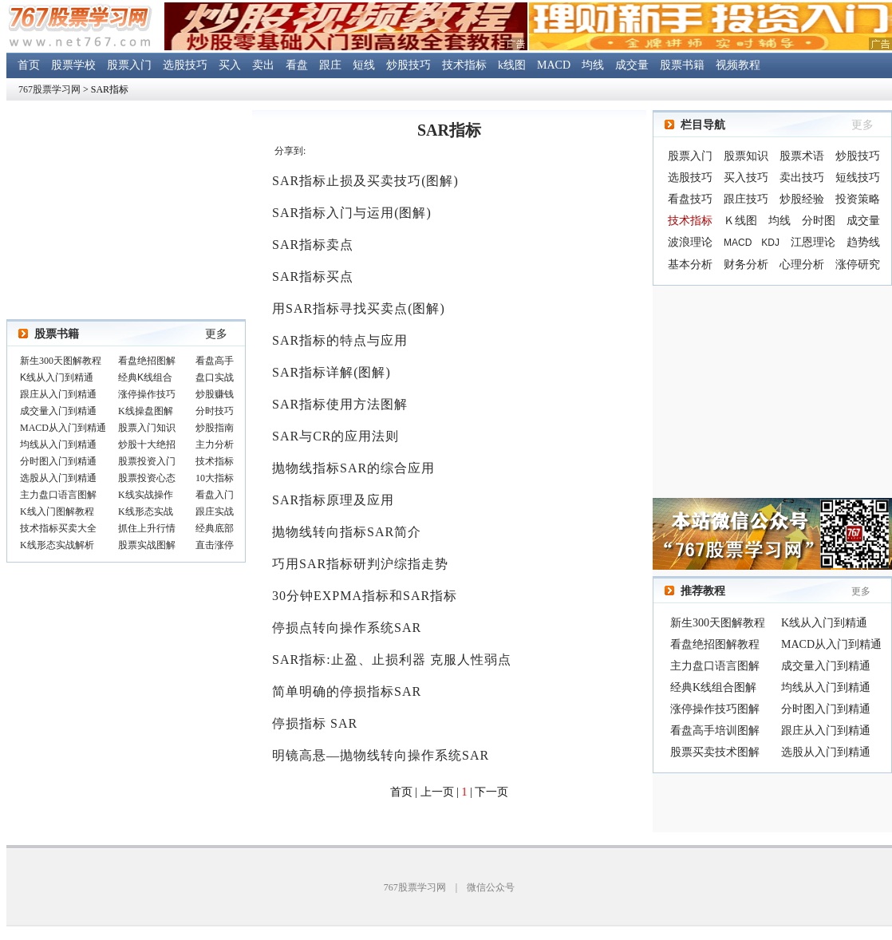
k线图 (512, 65)
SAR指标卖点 (312, 244)
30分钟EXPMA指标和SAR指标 (364, 595)
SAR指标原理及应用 (333, 500)
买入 (230, 65)
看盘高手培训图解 (715, 731)
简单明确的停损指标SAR (346, 691)
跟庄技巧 (746, 199)
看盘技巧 (690, 199)
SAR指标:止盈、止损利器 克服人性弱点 (391, 659)
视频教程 (738, 65)
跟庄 (330, 65)
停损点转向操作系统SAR (346, 627)
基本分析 (690, 265)
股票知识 (746, 156)
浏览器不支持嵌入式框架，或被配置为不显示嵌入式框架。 (126, 454)
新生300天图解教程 (717, 623)
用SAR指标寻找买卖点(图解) (358, 308)
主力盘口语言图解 (715, 666)
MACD (553, 65)
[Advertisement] (772, 392)
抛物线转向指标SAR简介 (346, 532)
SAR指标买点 (312, 276)
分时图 (818, 221)
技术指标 (464, 65)
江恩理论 (813, 242)
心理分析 (802, 265)
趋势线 (863, 242)
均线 (593, 65)
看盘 (297, 65)
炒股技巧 (408, 65)
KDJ (770, 242)
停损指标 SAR (314, 723)
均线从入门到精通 (825, 687)
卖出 (263, 65)
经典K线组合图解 (713, 687)
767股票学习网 (49, 89)
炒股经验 (802, 199)
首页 (29, 65)
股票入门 (129, 65)
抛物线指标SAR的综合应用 (353, 468)
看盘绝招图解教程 (715, 644)
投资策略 (857, 199)
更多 (216, 334)
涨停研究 (857, 265)
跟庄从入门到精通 (825, 731)
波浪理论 (690, 242)
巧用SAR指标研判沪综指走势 (360, 564)
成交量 (632, 65)
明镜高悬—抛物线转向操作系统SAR (380, 755)
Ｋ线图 (740, 221)
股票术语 (802, 156)
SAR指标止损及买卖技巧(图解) (365, 181)
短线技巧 (857, 178)
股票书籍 (682, 65)
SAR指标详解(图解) (331, 372)
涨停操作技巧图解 (715, 709)
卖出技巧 (802, 178)
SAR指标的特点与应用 (340, 340)
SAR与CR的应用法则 (335, 436)
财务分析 (746, 265)
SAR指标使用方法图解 (340, 404)
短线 (364, 65)
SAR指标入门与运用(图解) (352, 212)
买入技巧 (746, 178)
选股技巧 (185, 65)
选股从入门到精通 (825, 752)
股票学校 (73, 65)
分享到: (290, 150)
